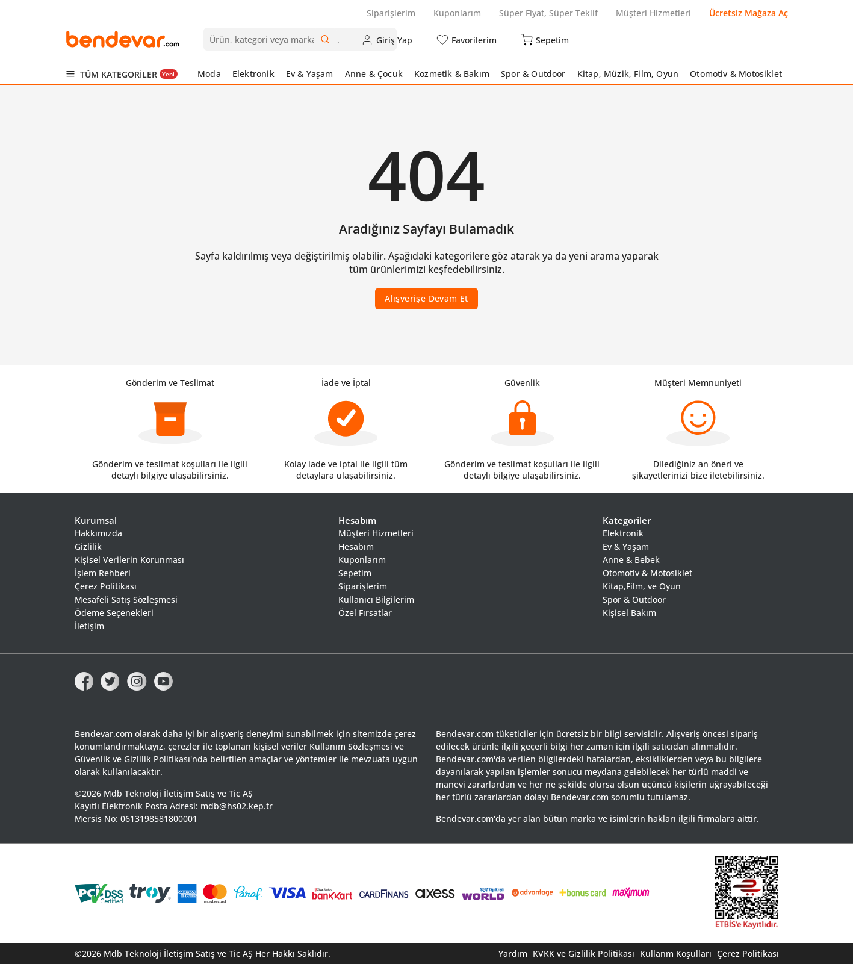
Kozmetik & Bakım (451, 73)
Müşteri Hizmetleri (653, 13)
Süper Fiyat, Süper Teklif (548, 13)
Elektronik (253, 73)
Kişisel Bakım (629, 612)
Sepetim (354, 573)
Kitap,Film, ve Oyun (642, 586)
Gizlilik (88, 546)
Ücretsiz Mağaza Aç (748, 13)
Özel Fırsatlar (365, 612)
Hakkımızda (98, 533)
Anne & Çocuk (374, 73)
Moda (209, 73)
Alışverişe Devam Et (426, 298)
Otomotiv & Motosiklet (736, 73)
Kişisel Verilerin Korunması (129, 559)
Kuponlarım (457, 13)
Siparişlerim (391, 13)
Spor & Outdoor (533, 73)
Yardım (512, 953)
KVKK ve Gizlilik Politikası (583, 953)
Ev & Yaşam (309, 73)
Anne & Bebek (631, 559)
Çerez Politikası (106, 586)
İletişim (89, 626)
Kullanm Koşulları (676, 953)
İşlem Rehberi (103, 573)
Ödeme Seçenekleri (114, 612)
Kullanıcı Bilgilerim (376, 599)
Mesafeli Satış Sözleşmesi (126, 599)
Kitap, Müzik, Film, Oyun (627, 73)
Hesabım (356, 546)
